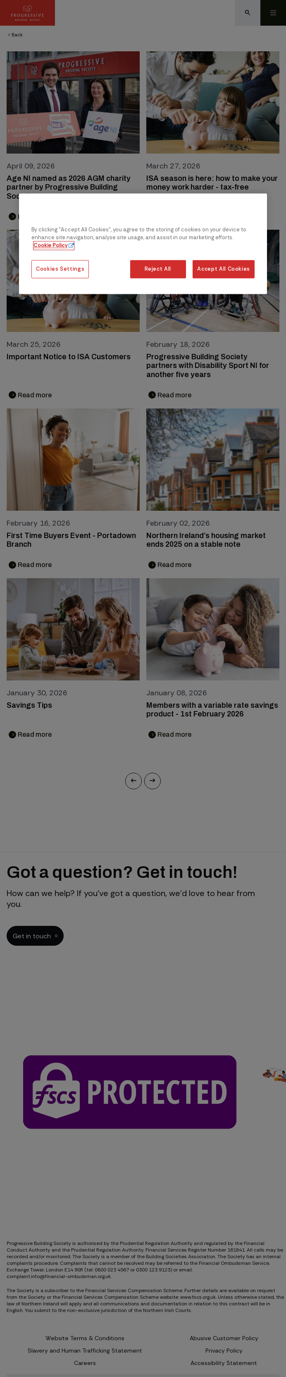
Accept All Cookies (223, 268)
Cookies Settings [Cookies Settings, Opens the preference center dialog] (60, 268)
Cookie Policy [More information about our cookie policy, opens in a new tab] (50, 245)
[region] (143, 244)
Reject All (158, 268)
